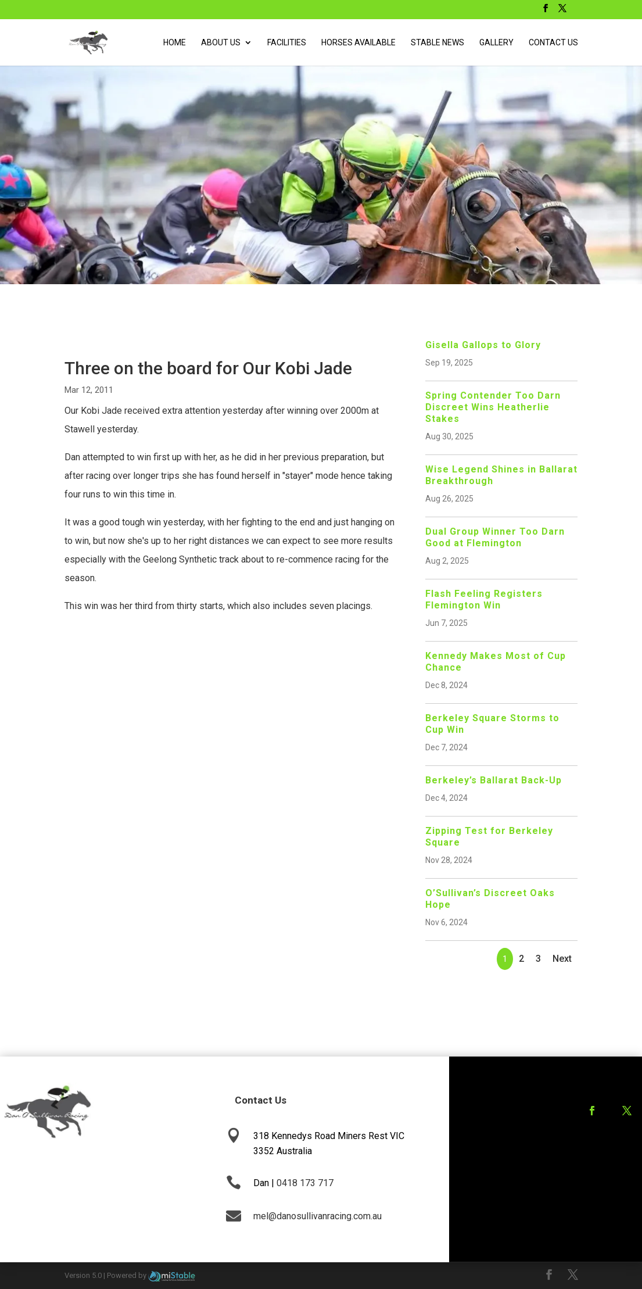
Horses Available (358, 42)
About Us (221, 42)
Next (562, 958)
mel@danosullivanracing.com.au (317, 1216)
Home (174, 42)
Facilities (286, 42)
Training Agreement (597, 1155)
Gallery (496, 42)
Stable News (437, 42)
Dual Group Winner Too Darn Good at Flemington (495, 537)
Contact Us (553, 42)
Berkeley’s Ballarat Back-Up (493, 780)
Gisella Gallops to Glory (483, 344)
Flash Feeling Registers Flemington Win (484, 599)
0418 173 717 (305, 1182)
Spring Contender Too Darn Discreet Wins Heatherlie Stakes (493, 407)
